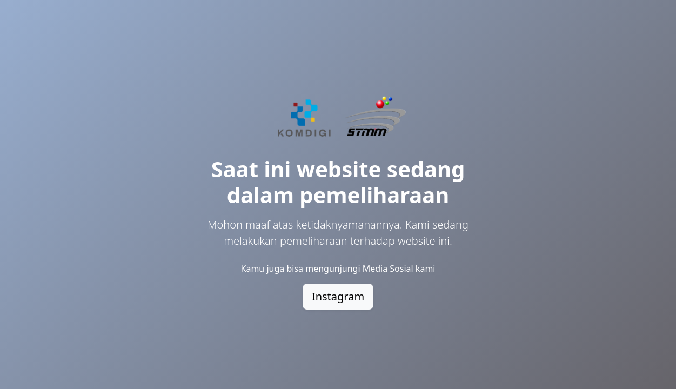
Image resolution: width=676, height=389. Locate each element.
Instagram (338, 296)
